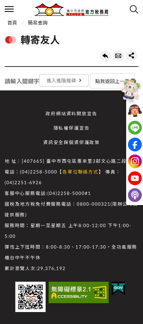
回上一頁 (105, 56)
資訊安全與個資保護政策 (71, 142)
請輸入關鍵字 (22, 81)
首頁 (12, 22)
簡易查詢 (37, 22)
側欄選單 (9, 9)
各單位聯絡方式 (80, 171)
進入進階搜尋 (61, 80)
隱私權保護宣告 (72, 128)
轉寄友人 (118, 56)
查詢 (134, 9)
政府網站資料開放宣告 (71, 113)
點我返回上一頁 (112, 81)
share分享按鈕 (131, 55)
